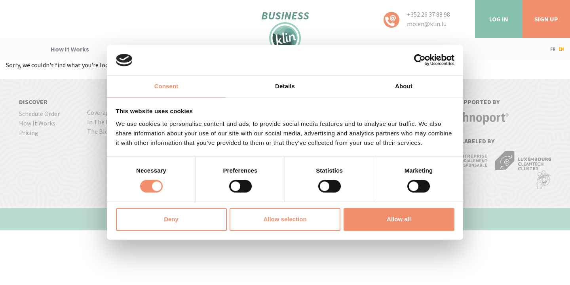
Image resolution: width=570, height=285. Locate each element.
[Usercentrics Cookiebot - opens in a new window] (419, 60)
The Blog (99, 131)
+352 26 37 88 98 (428, 14)
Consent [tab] (166, 86)
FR (552, 49)
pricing (28, 133)
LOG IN (498, 19)
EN (561, 49)
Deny (171, 219)
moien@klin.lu (426, 24)
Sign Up (546, 19)
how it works (70, 49)
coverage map (106, 112)
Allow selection (284, 219)
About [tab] (403, 86)
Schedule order (39, 114)
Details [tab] (285, 86)
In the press (104, 122)
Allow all (399, 219)
